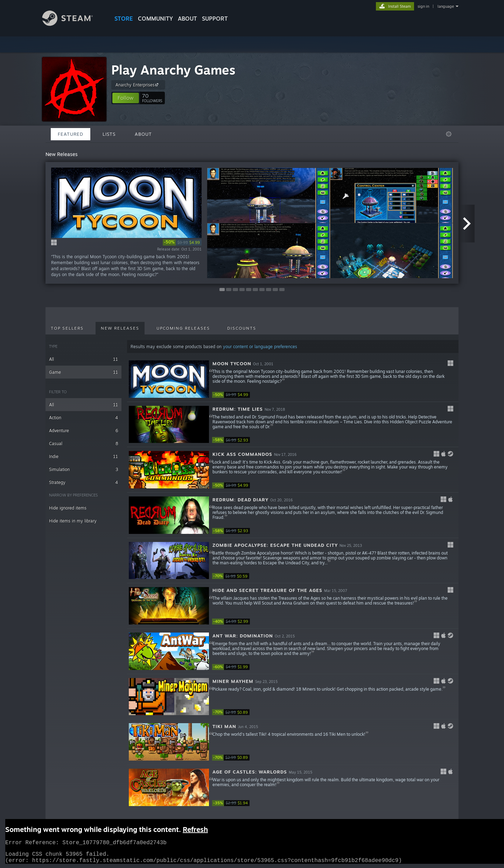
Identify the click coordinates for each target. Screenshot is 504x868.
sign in (423, 6)
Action (83, 418)
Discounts (241, 328)
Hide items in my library (73, 520)
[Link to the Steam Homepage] (73, 24)
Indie (83, 456)
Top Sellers (67, 328)
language (446, 6)
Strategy (83, 482)
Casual (83, 443)
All (83, 359)
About (187, 18)
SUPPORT (215, 18)
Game (83, 372)
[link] (182, 242)
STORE (123, 18)
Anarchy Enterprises (137, 84)
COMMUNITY (155, 18)
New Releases (120, 328)
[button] (125, 98)
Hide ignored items (67, 507)
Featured (70, 134)
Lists (109, 134)
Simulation (83, 469)
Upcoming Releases (183, 328)
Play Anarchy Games (173, 70)
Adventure (83, 430)
